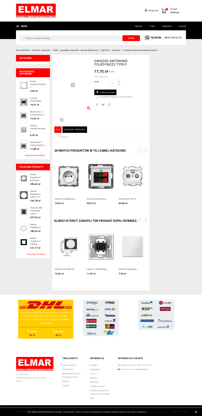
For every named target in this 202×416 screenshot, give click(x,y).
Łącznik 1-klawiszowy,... (98, 269)
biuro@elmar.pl (141, 369)
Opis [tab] (58, 129)
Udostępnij (96, 104)
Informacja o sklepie (130, 358)
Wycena (138, 26)
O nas (152, 26)
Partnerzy (94, 382)
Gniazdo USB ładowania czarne (36, 211)
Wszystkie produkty (36, 254)
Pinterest (109, 104)
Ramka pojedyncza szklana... (35, 241)
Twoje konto (70, 358)
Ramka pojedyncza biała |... (38, 84)
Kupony (65, 385)
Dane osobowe (69, 365)
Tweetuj (103, 104)
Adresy (65, 381)
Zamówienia (67, 369)
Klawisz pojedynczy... (128, 269)
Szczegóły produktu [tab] (75, 129)
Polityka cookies (97, 386)
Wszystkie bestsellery (35, 155)
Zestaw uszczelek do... (65, 269)
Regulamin (167, 26)
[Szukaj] (80, 38)
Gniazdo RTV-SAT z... (128, 199)
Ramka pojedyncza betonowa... (35, 177)
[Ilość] (113, 83)
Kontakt (182, 26)
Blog (92, 398)
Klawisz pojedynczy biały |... (37, 129)
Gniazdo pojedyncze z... (66, 199)
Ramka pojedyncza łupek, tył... (35, 194)
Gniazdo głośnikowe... (97, 199)
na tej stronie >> (155, 412)
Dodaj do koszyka (105, 92)
